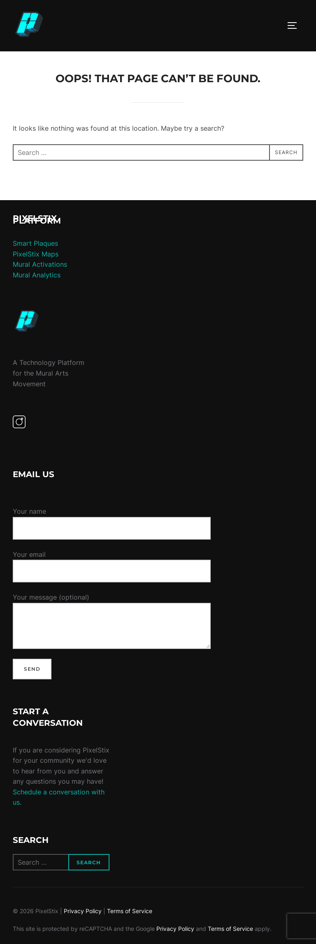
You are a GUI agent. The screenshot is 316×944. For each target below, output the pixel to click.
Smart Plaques (35, 243)
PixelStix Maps (35, 254)
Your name (112, 523)
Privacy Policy (83, 910)
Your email (112, 562)
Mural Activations (40, 264)
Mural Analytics (36, 275)
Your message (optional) (112, 621)
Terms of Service (129, 910)
